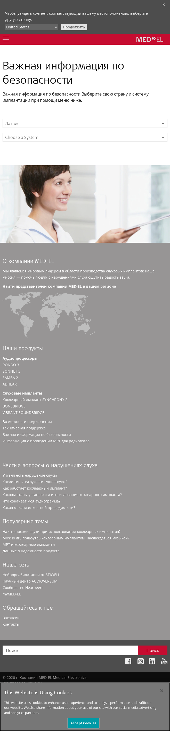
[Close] (161, 693)
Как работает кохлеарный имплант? (35, 488)
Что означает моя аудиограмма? (31, 501)
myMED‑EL (12, 594)
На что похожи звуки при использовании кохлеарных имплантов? (61, 531)
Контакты (11, 624)
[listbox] (85, 123)
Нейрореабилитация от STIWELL (31, 574)
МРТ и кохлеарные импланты (29, 544)
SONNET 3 (11, 371)
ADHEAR (10, 384)
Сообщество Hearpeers (23, 587)
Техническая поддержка (24, 428)
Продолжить (74, 27)
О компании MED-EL (28, 261)
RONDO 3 (11, 364)
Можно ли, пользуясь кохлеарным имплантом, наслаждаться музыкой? (66, 538)
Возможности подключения (27, 421)
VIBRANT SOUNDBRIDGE (23, 412)
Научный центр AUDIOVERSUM (30, 581)
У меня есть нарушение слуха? (30, 475)
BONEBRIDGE (14, 406)
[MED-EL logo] (149, 39)
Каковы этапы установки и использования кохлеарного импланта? (62, 494)
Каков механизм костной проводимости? (39, 507)
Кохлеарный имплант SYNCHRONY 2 (35, 399)
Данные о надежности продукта (31, 550)
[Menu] (6, 39)
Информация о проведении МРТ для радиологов (46, 440)
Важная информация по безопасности (37, 434)
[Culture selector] (31, 27)
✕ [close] (163, 4)
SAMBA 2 (10, 377)
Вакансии (11, 617)
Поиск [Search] (153, 650)
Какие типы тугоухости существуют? (35, 481)
